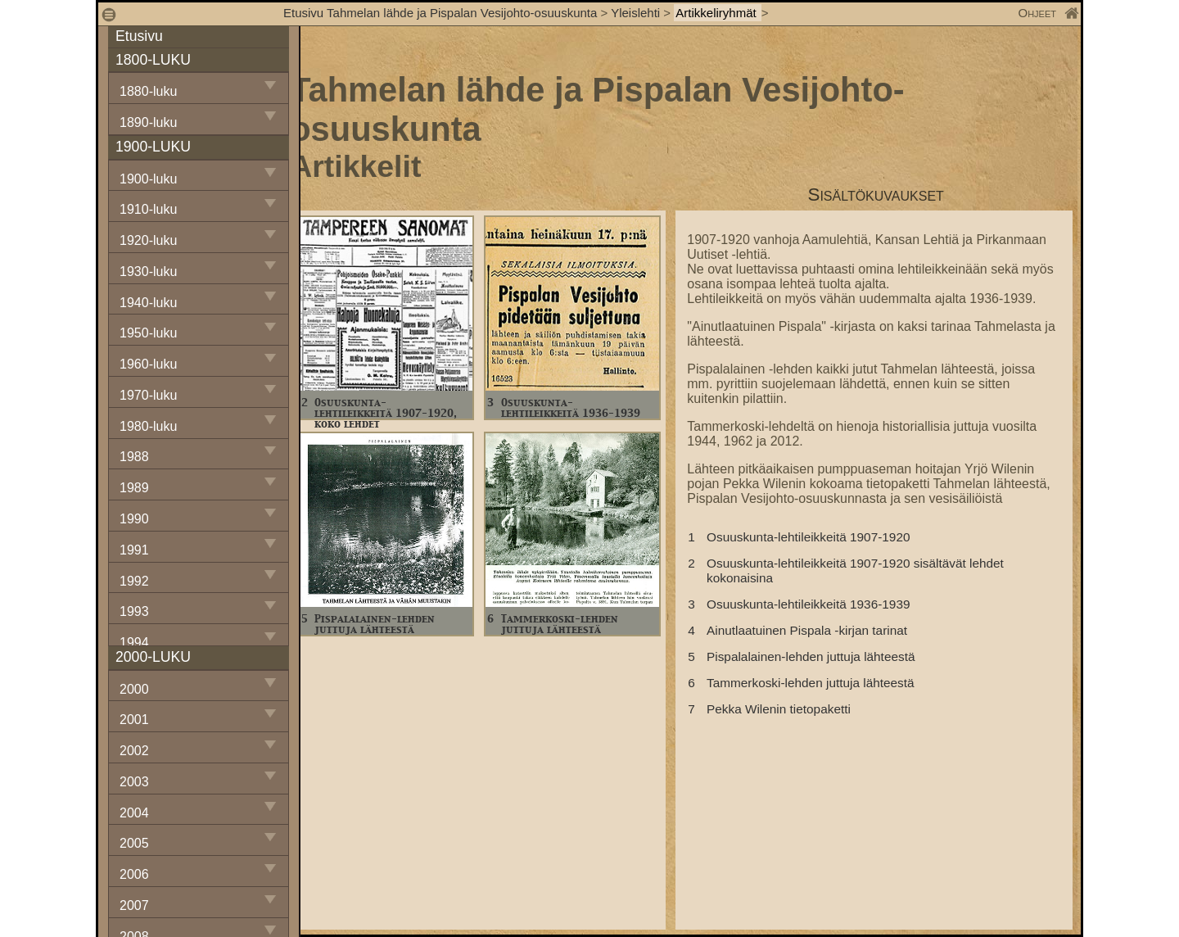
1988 (134, 457)
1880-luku (148, 91)
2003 (134, 782)
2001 (134, 720)
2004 (134, 813)
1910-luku (148, 209)
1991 (134, 550)
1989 (134, 488)
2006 (134, 874)
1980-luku (148, 426)
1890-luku (148, 122)
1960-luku (148, 364)
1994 (134, 643)
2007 (134, 905)
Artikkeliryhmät (717, 13)
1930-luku (148, 271)
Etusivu (139, 36)
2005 (134, 843)
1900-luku (148, 179)
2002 (134, 751)
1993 (134, 611)
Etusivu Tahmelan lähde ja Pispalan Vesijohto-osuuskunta (440, 13)
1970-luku (148, 395)
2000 (134, 689)
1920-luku (148, 240)
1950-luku (148, 333)
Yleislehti (635, 13)
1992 (134, 581)
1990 (134, 519)
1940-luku (148, 303)
